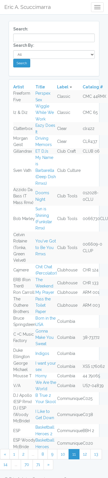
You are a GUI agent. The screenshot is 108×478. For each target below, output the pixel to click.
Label (62, 87)
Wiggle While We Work (44, 112)
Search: (20, 29)
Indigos (42, 353)
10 (63, 454)
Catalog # (93, 87)
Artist (18, 87)
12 (85, 454)
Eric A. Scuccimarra (27, 7)
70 (26, 464)
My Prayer (44, 292)
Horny (41, 376)
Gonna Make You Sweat (44, 337)
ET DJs (41, 151)
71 (38, 464)
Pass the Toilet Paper (43, 305)
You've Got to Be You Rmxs (45, 247)
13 (96, 454)
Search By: (23, 45)
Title (40, 87)
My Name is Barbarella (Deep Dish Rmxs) (45, 170)
